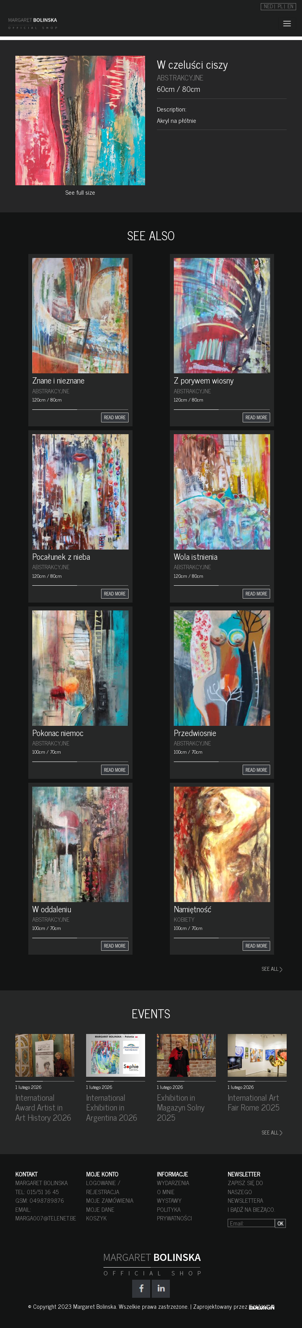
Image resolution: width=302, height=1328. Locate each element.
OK (280, 1223)
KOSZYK (96, 1218)
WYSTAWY (169, 1200)
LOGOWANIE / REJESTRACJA (103, 1187)
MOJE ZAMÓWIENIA (109, 1200)
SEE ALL (272, 968)
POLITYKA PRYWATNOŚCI (174, 1213)
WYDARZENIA (173, 1182)
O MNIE (166, 1191)
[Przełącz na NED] (269, 6)
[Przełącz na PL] (281, 6)
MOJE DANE (100, 1209)
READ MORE (114, 417)
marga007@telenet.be (45, 1218)
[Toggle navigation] (287, 23)
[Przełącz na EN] (290, 6)
